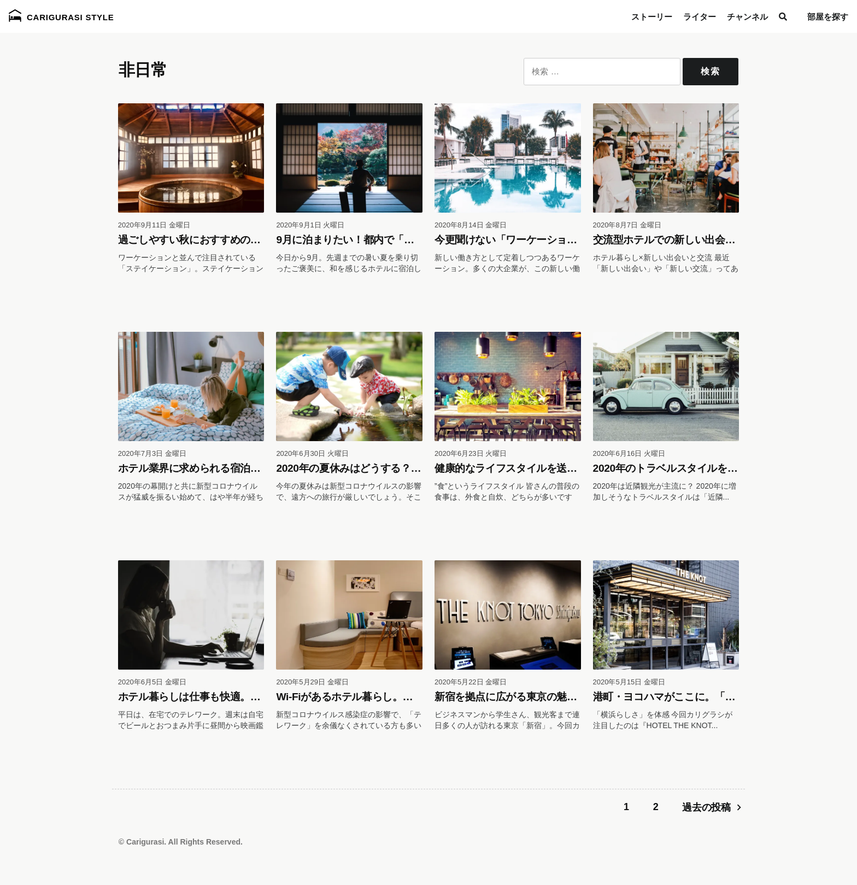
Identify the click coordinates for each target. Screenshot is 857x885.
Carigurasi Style (61, 15)
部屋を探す (827, 16)
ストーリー (651, 16)
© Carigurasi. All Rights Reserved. (181, 841)
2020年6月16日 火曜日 (629, 453)
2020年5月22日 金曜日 (471, 682)
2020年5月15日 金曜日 (629, 682)
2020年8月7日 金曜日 (627, 225)
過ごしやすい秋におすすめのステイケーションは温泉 (240, 239)
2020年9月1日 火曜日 (310, 225)
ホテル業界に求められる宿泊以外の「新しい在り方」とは (250, 468)
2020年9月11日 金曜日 (154, 225)
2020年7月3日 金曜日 (152, 453)
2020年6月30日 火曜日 (312, 453)
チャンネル (747, 16)
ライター (699, 16)
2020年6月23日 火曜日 (471, 453)
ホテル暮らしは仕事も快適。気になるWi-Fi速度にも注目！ (252, 696)
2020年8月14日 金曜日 (471, 225)
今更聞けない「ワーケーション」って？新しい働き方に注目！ (577, 239)
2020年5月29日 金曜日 (312, 682)
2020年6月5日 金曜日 (152, 682)
